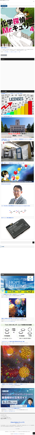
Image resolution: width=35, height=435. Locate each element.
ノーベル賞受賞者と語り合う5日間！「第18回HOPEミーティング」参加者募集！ (13, 294)
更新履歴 (14, 431)
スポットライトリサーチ (7, 321)
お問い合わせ (28, 431)
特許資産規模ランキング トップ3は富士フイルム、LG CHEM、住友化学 (11, 93)
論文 (9, 344)
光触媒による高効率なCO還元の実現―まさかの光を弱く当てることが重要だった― (13, 318)
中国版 (26, 431)
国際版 (24, 431)
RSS (18, 428)
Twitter (22, 431)
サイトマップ (16, 431)
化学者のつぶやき (13, 321)
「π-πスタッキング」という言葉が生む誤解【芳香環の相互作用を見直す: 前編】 (13, 341)
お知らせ (11, 431)
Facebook (20, 431)
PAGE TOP (34, 433)
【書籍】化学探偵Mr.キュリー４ (5, 47)
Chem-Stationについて (7, 431)
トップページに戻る (3, 55)
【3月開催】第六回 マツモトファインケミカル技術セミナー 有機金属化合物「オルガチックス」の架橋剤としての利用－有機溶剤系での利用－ (17, 140)
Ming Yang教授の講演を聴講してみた (6, 116)
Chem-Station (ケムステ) (17, 422)
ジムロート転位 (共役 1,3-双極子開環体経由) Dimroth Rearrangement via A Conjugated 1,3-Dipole (15, 205)
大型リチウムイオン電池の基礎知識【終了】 (7, 217)
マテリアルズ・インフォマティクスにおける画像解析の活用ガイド (11, 408)
